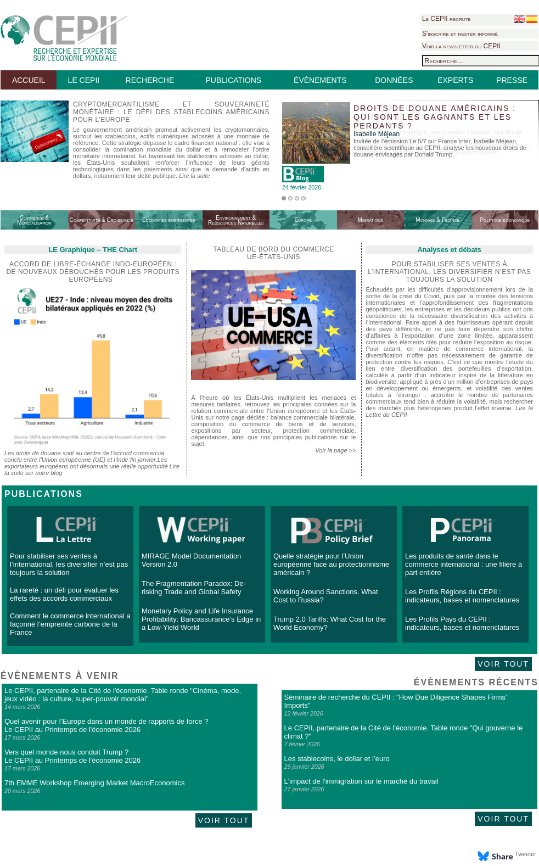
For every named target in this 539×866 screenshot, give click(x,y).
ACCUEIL (29, 80)
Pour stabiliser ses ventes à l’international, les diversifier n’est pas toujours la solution (69, 564)
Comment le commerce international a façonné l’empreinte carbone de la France (70, 624)
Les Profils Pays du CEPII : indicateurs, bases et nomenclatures (462, 623)
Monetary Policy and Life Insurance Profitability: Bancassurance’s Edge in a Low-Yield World (201, 619)
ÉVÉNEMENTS (320, 80)
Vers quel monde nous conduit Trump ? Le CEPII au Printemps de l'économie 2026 (72, 756)
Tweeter (525, 854)
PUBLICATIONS (233, 80)
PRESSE (511, 80)
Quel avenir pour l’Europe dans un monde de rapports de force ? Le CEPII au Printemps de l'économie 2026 (106, 725)
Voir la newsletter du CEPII (461, 46)
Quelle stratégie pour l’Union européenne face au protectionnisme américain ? (331, 564)
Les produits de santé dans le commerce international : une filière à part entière (463, 564)
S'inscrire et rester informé (460, 33)
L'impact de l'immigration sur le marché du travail (361, 781)
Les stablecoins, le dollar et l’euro (337, 759)
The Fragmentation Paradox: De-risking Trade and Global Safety (194, 587)
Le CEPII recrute (446, 19)
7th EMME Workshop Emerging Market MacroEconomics (94, 783)
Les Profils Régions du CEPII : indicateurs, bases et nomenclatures (462, 596)
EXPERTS (455, 80)
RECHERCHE (150, 80)
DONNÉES (394, 80)
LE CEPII (84, 80)
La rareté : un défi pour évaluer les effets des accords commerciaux (64, 594)
